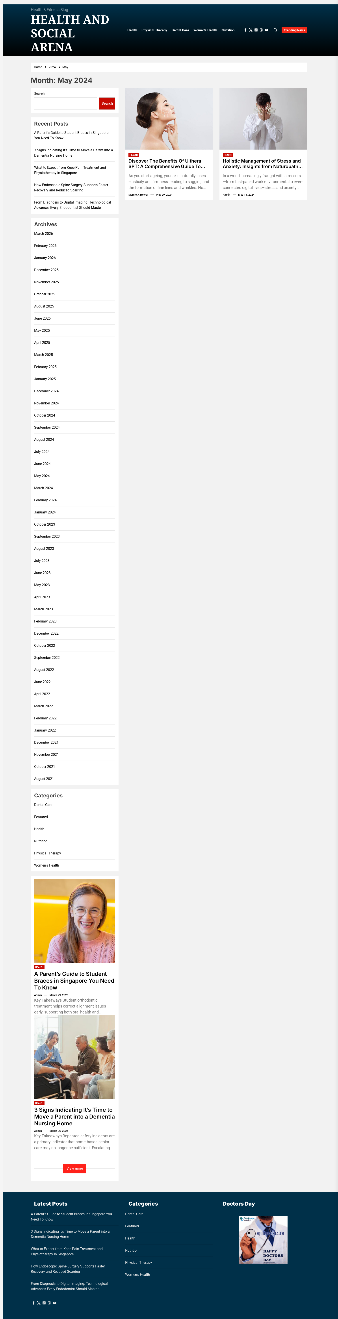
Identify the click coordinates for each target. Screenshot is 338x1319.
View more (75, 1168)
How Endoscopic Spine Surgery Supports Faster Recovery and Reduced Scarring (71, 187)
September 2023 (47, 536)
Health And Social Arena (70, 33)
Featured (41, 817)
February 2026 (45, 246)
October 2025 (44, 294)
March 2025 (43, 355)
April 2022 (42, 694)
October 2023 (44, 524)
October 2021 (44, 767)
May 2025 (42, 330)
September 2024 (47, 427)
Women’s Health (205, 30)
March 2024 (43, 488)
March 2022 (43, 706)
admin (226, 195)
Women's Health (46, 865)
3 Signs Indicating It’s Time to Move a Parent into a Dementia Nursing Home (73, 152)
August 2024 (44, 439)
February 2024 (45, 500)
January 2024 (45, 512)
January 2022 (45, 730)
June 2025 (42, 318)
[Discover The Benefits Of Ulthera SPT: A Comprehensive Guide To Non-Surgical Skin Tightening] (169, 119)
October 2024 (44, 415)
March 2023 (43, 609)
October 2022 (44, 645)
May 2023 (42, 585)
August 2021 (44, 779)
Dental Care (180, 30)
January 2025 (45, 379)
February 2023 (45, 621)
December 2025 (46, 270)
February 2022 (45, 718)
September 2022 (47, 658)
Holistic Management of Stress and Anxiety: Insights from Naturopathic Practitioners (259, 164)
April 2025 (42, 343)
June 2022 (42, 682)
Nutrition (227, 30)
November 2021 (46, 754)
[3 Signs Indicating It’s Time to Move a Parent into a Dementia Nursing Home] (74, 1057)
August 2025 (44, 306)
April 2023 (42, 597)
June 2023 (42, 573)
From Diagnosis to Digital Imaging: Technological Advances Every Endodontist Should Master (72, 205)
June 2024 (42, 464)
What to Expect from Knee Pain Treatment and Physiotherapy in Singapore (70, 170)
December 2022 (46, 633)
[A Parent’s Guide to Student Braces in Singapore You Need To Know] (74, 921)
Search (39, 94)
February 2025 (45, 367)
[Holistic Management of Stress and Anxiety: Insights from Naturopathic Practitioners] (263, 119)
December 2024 (46, 391)
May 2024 (42, 476)
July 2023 (42, 561)
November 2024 (46, 403)
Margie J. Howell (138, 195)
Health (132, 30)
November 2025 (46, 282)
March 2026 (43, 234)
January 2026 (45, 258)
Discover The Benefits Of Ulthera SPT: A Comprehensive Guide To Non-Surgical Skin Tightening (167, 164)
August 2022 (44, 670)
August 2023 (44, 548)
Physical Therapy (154, 30)
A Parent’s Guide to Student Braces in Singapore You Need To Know (71, 135)
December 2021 (46, 742)
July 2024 (42, 452)
